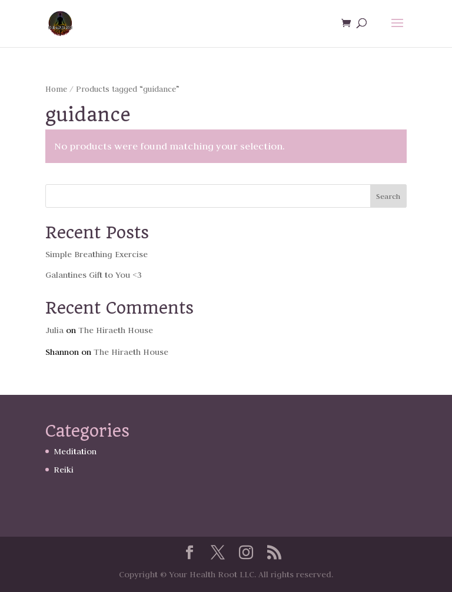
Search (388, 196)
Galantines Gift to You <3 (93, 275)
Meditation (75, 451)
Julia (54, 330)
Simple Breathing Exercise (96, 254)
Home (56, 89)
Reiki (64, 469)
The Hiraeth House (115, 330)
